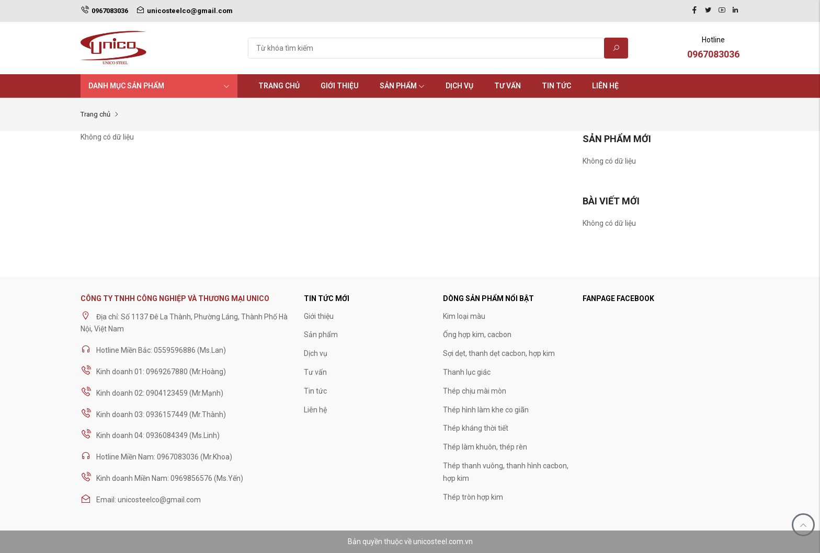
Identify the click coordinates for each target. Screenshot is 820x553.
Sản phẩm (402, 86)
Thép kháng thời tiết (475, 428)
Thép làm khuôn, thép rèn (485, 447)
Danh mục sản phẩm (159, 86)
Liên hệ (605, 86)
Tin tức (556, 86)
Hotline (713, 49)
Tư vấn (507, 86)
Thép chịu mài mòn (474, 391)
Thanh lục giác (467, 372)
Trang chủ (279, 86)
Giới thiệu (340, 86)
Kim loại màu (464, 316)
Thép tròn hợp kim (473, 497)
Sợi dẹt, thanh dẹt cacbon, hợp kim (499, 353)
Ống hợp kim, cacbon (477, 334)
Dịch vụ (459, 86)
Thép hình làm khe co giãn (486, 410)
